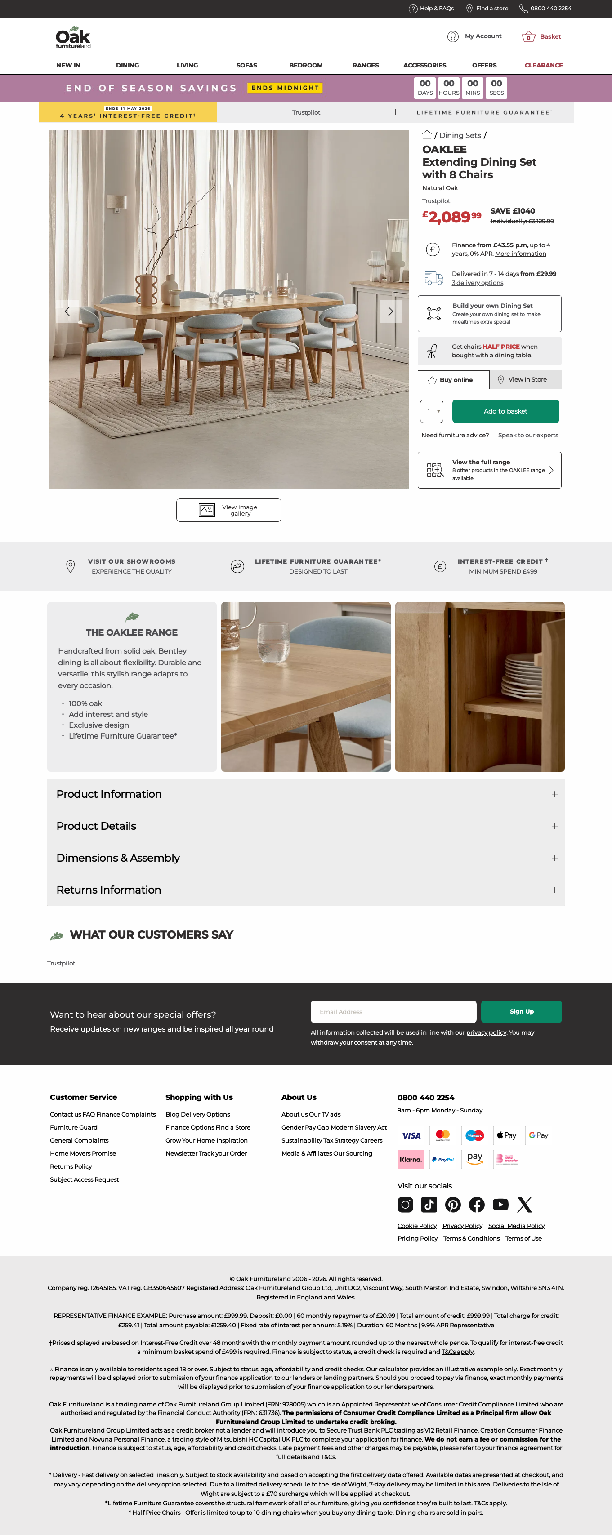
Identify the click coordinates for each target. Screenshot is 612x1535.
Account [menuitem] (474, 36)
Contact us (65, 1114)
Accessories (424, 65)
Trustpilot (306, 112)
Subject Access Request (84, 1179)
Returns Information (108, 890)
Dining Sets (460, 135)
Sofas (247, 65)
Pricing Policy (418, 1238)
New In (68, 65)
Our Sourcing (352, 1153)
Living (187, 65)
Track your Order (223, 1153)
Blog (172, 1114)
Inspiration (232, 1140)
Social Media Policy (516, 1225)
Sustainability (301, 1140)
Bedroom (305, 65)
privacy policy (486, 1032)
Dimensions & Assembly (117, 858)
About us (294, 1114)
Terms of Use (523, 1238)
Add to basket (505, 411)
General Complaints (79, 1140)
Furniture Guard (74, 1127)
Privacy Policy (462, 1225)
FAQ (88, 1114)
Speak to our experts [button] (528, 435)
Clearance (544, 65)
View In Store (522, 379)
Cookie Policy (417, 1225)
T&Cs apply (458, 1351)
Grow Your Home (190, 1140)
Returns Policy (71, 1166)
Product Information (109, 794)
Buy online (450, 380)
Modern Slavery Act (359, 1127)
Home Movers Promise (83, 1153)
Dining (127, 65)
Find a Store (232, 1127)
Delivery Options (205, 1114)
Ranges (366, 65)
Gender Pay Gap (305, 1127)
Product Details (96, 826)
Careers (371, 1140)
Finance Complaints (126, 1114)
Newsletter (181, 1153)
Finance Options (189, 1127)
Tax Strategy (341, 1140)
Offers (484, 65)
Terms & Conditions (471, 1238)
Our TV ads (324, 1114)
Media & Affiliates (306, 1153)
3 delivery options (477, 282)
